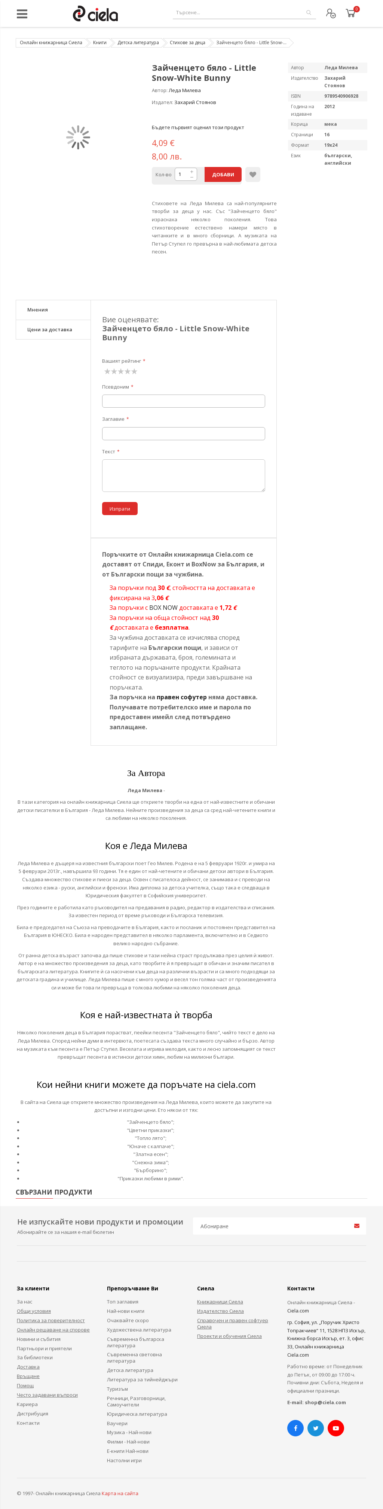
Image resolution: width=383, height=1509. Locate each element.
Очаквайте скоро (128, 1320)
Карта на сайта (120, 1493)
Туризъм (117, 1388)
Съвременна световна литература (134, 1357)
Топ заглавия (122, 1301)
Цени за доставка (49, 329)
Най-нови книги (125, 1311)
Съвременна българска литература (135, 1342)
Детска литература (138, 42)
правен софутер (182, 697)
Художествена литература (139, 1329)
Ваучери (117, 1423)
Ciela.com (298, 1310)
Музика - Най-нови (129, 1432)
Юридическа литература (137, 1414)
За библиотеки (35, 1357)
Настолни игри (124, 1460)
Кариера (27, 1404)
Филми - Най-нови (128, 1441)
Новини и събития (39, 1339)
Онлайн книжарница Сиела (51, 42)
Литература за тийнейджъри (142, 1379)
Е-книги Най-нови (127, 1451)
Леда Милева (185, 90)
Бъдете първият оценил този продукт (198, 127)
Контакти (28, 1423)
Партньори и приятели (44, 1348)
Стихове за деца (187, 42)
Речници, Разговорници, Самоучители (136, 1401)
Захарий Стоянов (195, 102)
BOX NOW (163, 607)
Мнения (37, 309)
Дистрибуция (32, 1413)
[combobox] (244, 12)
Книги (100, 42)
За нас (24, 1301)
